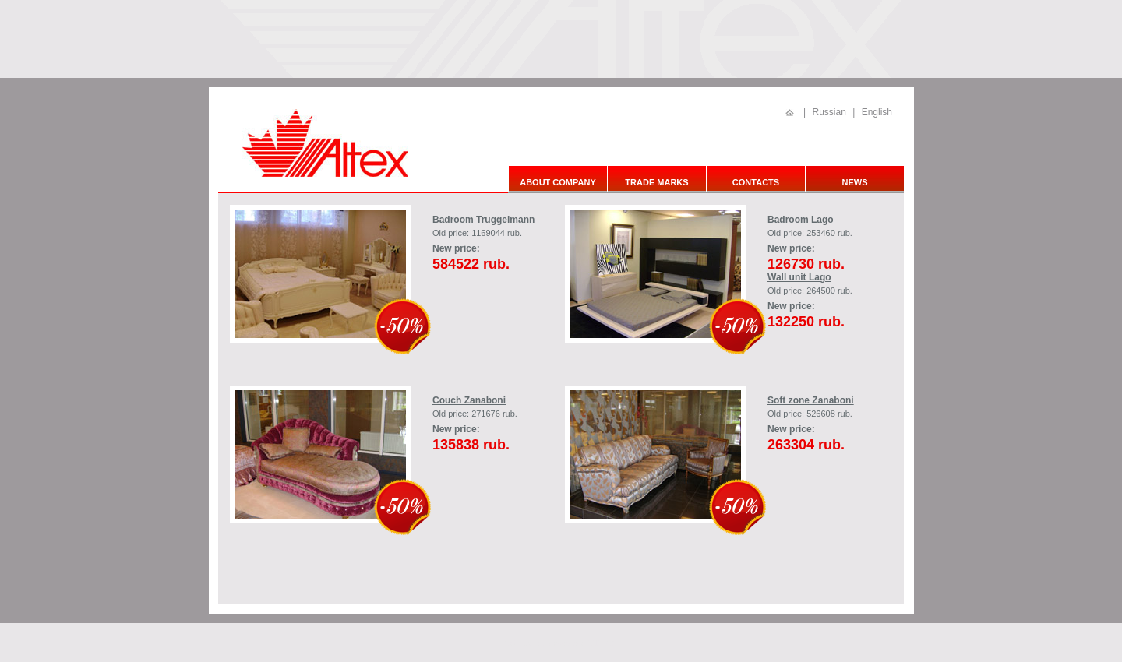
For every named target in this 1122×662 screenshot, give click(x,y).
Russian (828, 112)
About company (558, 182)
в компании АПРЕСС (582, 643)
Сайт (513, 643)
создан (534, 643)
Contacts (755, 182)
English (877, 112)
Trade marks (656, 182)
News (855, 182)
